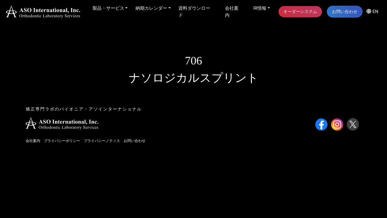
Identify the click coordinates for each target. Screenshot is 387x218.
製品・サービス (108, 8)
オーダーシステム (300, 11)
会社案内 (232, 11)
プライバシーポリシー (62, 141)
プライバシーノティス (102, 141)
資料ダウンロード (194, 11)
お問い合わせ (344, 11)
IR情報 (259, 8)
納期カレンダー (151, 8)
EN (372, 11)
